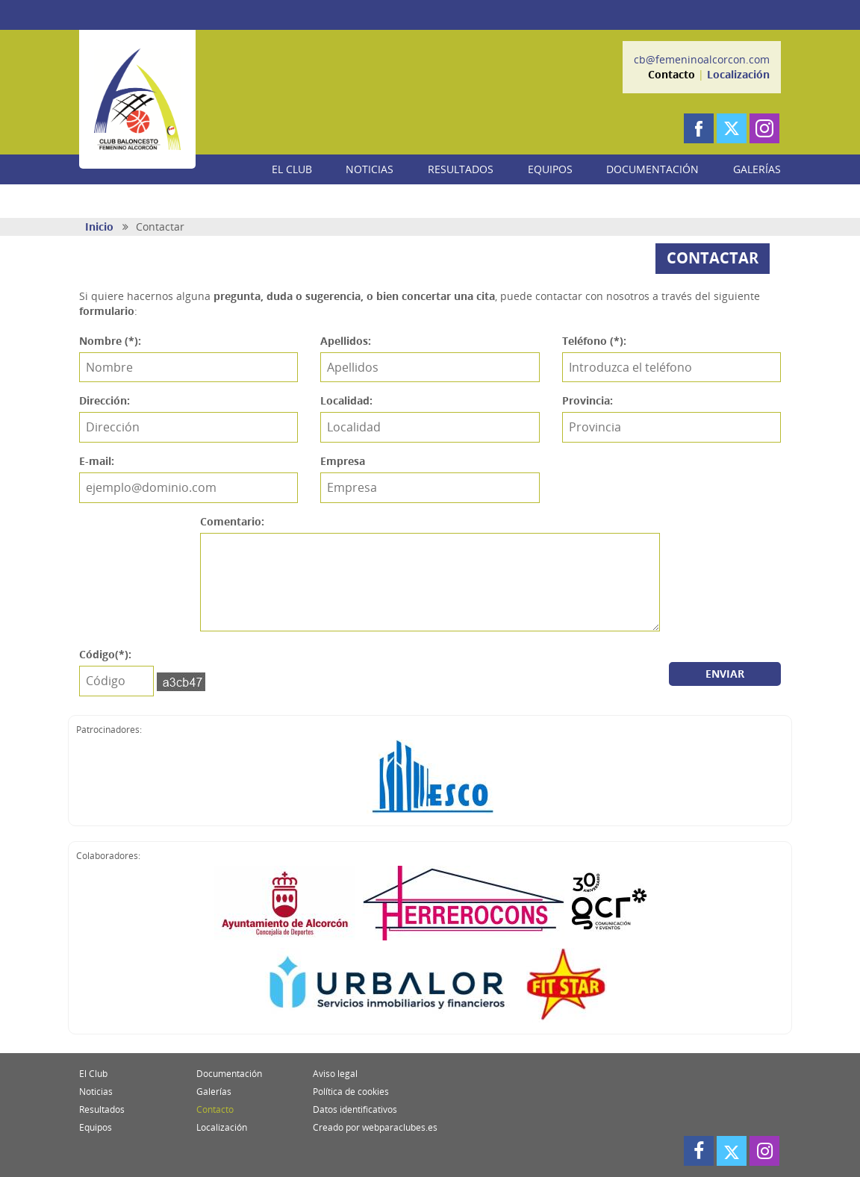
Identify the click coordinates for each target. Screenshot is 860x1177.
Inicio (99, 226)
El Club (93, 1073)
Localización (738, 74)
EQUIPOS (550, 169)
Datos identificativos (355, 1109)
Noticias (96, 1091)
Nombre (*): (110, 341)
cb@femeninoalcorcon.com (702, 59)
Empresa (342, 461)
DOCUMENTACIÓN (652, 169)
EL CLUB (292, 169)
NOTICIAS (369, 169)
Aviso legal (335, 1073)
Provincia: (587, 400)
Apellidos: (345, 341)
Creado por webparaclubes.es (375, 1127)
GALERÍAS (757, 169)
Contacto (671, 74)
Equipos (95, 1127)
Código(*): (105, 654)
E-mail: (96, 461)
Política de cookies (351, 1091)
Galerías (213, 1091)
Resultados (102, 1109)
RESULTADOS (460, 169)
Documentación (229, 1073)
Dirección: (104, 400)
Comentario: (232, 521)
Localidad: (346, 400)
